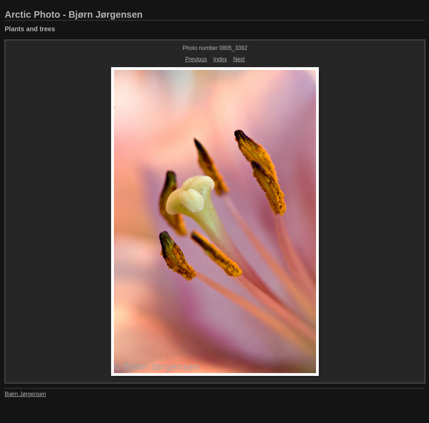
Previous (196, 59)
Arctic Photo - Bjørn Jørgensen (74, 14)
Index (220, 59)
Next (239, 59)
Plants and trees (30, 29)
